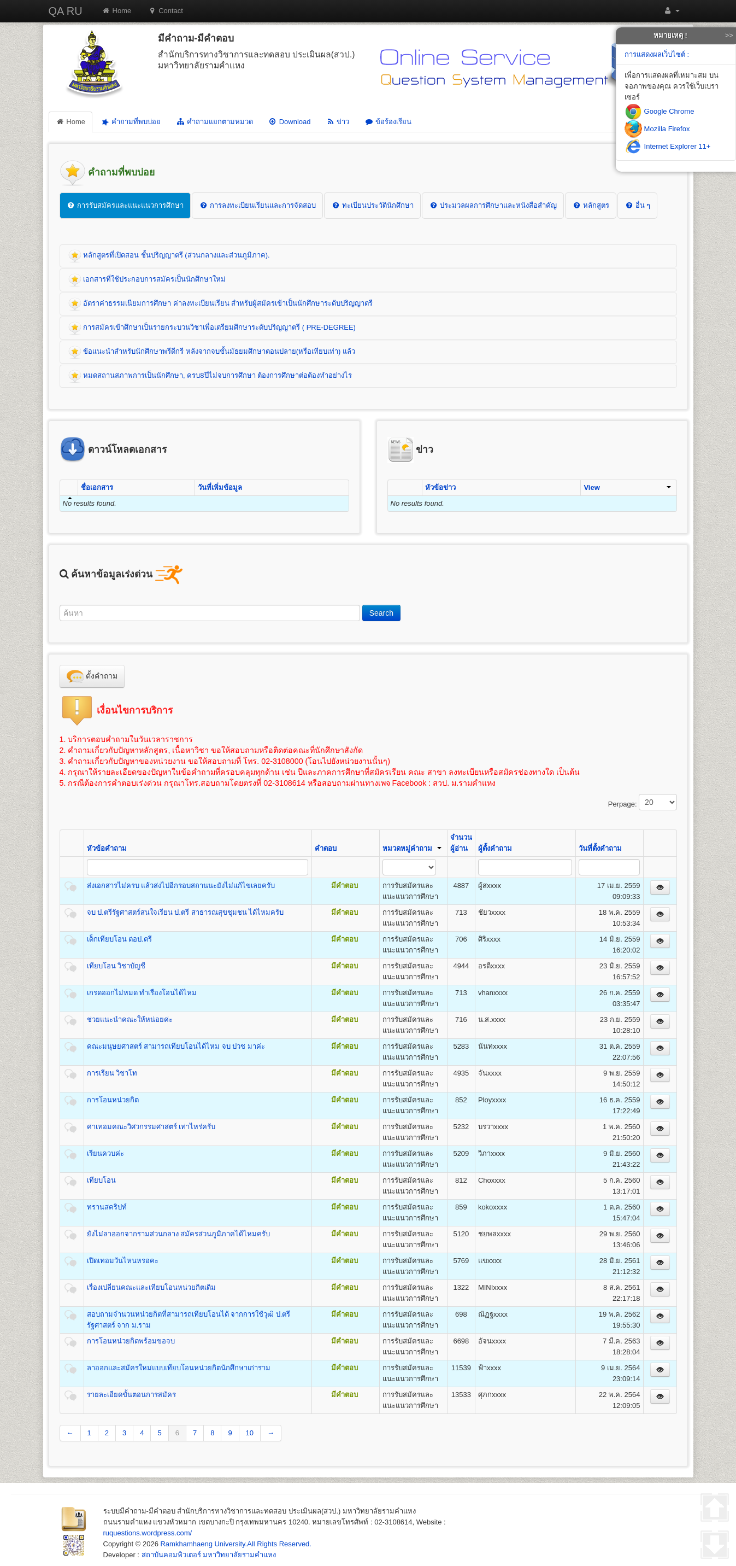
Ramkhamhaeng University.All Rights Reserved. (235, 1544)
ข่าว (337, 122)
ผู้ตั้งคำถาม (495, 848)
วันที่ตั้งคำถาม (600, 848)
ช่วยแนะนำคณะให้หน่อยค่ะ (130, 1019)
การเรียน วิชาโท (112, 1073)
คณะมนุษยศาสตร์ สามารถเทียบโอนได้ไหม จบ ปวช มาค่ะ (176, 1046)
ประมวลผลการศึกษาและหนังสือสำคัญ (493, 205)
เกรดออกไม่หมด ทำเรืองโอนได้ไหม (142, 993)
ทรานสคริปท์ (107, 1207)
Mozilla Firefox (657, 129)
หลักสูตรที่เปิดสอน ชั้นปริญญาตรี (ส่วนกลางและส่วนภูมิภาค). (169, 255)
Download (289, 122)
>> (729, 35)
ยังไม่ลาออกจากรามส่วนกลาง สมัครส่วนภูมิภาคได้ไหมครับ (178, 1234)
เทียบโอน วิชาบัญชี (116, 966)
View (627, 487)
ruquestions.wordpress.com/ (147, 1533)
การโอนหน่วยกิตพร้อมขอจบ (131, 1341)
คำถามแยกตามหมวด (214, 122)
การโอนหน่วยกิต (113, 1100)
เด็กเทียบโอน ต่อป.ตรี (119, 939)
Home (117, 11)
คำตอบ (326, 848)
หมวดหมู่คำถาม (411, 848)
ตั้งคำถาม (92, 676)
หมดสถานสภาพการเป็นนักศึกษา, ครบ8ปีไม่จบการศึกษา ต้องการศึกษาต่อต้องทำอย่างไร (210, 376)
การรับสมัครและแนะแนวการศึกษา (125, 205)
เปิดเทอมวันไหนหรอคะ (122, 1261)
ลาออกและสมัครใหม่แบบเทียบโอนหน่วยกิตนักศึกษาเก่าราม (178, 1368)
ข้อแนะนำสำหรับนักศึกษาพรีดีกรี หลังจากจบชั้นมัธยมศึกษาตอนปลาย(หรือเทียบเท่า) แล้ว (212, 352)
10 (250, 1433)
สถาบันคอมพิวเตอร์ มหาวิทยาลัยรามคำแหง (209, 1555)
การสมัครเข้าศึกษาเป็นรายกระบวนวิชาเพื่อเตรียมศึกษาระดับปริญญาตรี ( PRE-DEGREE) (212, 328)
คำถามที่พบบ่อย (130, 121)
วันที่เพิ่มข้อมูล (220, 487)
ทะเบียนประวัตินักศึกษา (372, 205)
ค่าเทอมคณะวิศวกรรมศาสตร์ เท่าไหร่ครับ (151, 1127)
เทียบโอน (101, 1180)
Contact (165, 11)
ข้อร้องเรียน (387, 122)
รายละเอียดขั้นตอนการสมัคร (131, 1394)
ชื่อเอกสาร (97, 487)
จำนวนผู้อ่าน (461, 842)
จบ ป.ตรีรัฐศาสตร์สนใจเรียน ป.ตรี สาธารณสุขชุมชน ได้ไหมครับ (185, 912)
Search (381, 613)
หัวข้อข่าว (440, 487)
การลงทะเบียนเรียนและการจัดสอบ (257, 205)
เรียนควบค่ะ (105, 1153)
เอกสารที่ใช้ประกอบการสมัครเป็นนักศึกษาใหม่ (147, 280)
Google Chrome (659, 111)
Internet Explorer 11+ (667, 146)
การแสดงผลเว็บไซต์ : (657, 54)
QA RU (66, 11)
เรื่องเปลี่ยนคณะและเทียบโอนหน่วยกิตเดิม (151, 1287)
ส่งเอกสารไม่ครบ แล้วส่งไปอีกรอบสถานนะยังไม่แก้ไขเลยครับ (181, 885)
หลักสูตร (590, 205)
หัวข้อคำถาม (107, 848)
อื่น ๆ (637, 205)
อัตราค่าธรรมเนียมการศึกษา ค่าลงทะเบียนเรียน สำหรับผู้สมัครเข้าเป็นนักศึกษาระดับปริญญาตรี (220, 304)
